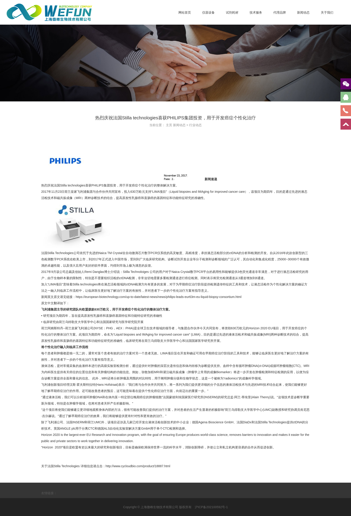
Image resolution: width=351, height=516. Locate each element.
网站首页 (184, 14)
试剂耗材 (232, 14)
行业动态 (195, 126)
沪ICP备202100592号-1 (211, 507)
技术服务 (256, 14)
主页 (169, 126)
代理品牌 (279, 14)
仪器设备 (208, 14)
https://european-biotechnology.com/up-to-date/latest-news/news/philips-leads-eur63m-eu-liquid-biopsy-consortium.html (159, 297)
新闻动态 (303, 14)
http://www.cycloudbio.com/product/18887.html (138, 466)
